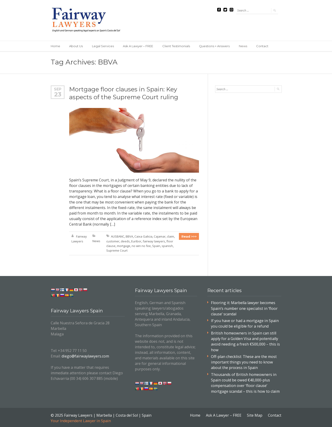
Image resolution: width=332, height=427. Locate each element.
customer (112, 241)
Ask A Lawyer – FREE (138, 46)
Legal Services (103, 46)
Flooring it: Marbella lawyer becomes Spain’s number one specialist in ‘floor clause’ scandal (243, 308)
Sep (57, 89)
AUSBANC (117, 237)
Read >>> (189, 236)
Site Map (254, 414)
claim (170, 237)
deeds (125, 241)
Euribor (136, 241)
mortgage (123, 246)
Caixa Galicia (143, 237)
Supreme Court (116, 250)
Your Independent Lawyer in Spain (80, 419)
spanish (167, 246)
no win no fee (141, 246)
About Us (76, 46)
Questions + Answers (215, 46)
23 (57, 94)
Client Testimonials (176, 46)
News (244, 46)
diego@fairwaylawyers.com (85, 356)
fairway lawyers (154, 241)
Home (55, 46)
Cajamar (160, 237)
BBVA (129, 237)
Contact (263, 46)
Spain (156, 246)
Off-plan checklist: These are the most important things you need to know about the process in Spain (243, 361)
